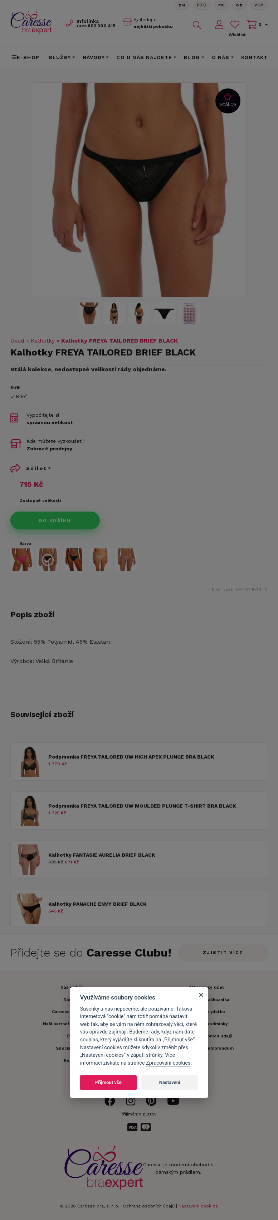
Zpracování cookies (168, 1063)
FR (221, 5)
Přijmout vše (108, 1082)
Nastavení (169, 1082)
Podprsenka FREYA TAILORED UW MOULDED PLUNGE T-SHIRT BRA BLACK (142, 806)
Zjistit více (223, 952)
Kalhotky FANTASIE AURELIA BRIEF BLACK (101, 855)
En (182, 5)
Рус (202, 5)
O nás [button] (221, 57)
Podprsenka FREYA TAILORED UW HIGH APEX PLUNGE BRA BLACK (131, 757)
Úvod (17, 340)
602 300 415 (96, 25)
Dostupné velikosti (40, 500)
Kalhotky (43, 340)
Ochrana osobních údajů (149, 1206)
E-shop (25, 57)
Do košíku (55, 520)
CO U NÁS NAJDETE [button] (144, 57)
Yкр (259, 5)
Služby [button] (60, 57)
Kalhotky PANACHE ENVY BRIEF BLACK (97, 904)
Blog (192, 57)
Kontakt (254, 57)
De (239, 5)
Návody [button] (94, 57)
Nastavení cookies (198, 1206)
